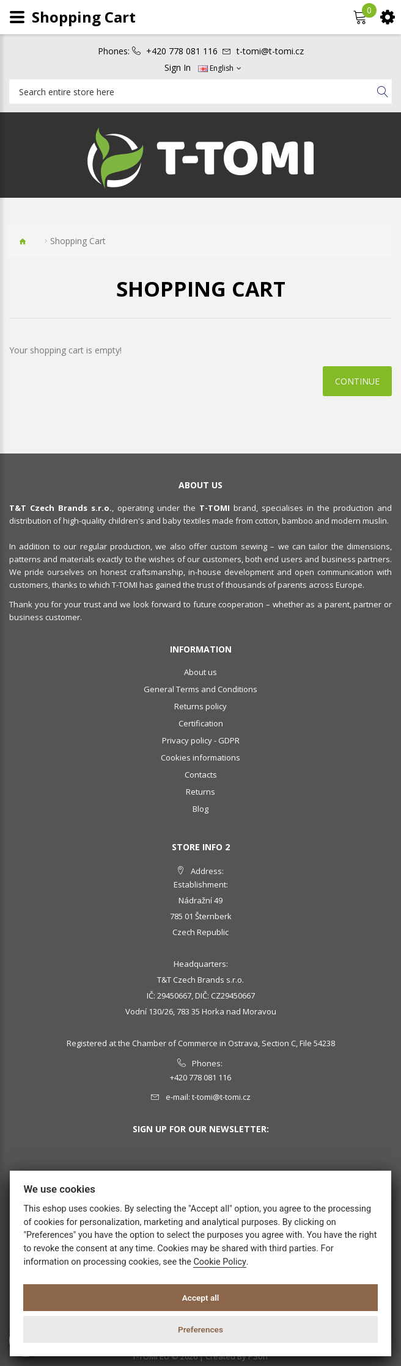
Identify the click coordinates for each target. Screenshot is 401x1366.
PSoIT (258, 1356)
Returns (200, 791)
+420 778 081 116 (182, 51)
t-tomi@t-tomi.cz (270, 51)
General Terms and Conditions (200, 689)
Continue (357, 381)
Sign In (177, 68)
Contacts (201, 774)
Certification (200, 723)
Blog (200, 808)
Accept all (200, 1298)
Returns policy (200, 706)
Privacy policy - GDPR (201, 740)
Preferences (200, 1329)
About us (200, 672)
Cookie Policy (219, 1262)
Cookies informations (200, 757)
